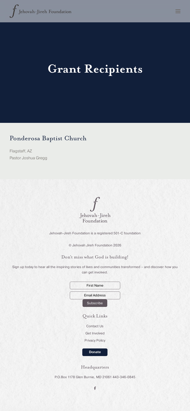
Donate (95, 352)
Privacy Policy (95, 340)
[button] (178, 11)
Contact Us (94, 326)
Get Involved (95, 333)
